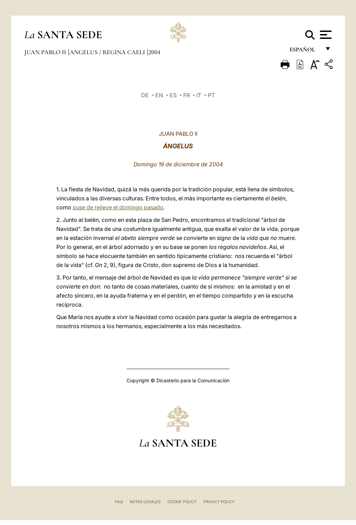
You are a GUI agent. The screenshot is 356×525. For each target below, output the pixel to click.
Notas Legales (145, 501)
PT (211, 95)
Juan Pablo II (45, 52)
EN (159, 95)
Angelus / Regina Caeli (108, 52)
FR (186, 95)
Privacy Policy (218, 501)
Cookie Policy (182, 501)
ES (173, 95)
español (305, 51)
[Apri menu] (325, 35)
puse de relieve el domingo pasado (118, 207)
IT (198, 95)
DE (145, 95)
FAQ (119, 501)
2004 (154, 52)
